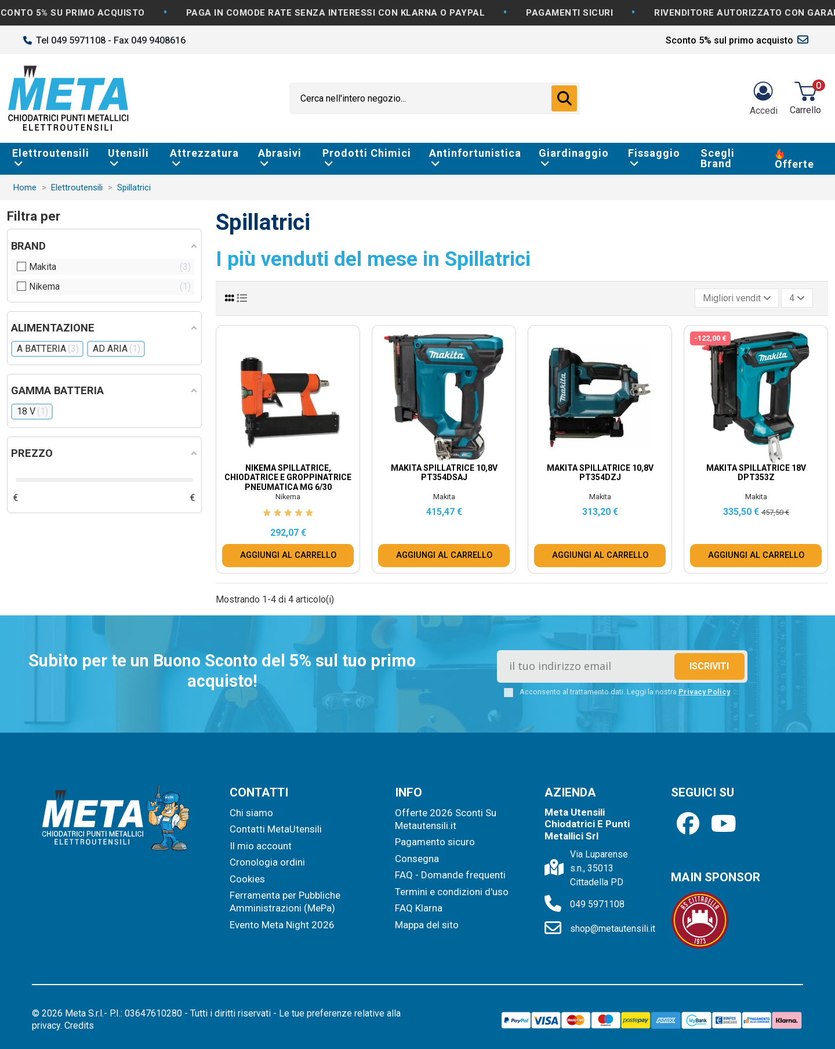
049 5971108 (597, 904)
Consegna (417, 858)
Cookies (247, 879)
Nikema (287, 496)
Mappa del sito (427, 925)
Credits (79, 1025)
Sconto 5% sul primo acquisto (729, 40)
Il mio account (261, 846)
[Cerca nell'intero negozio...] (564, 98)
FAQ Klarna (418, 908)
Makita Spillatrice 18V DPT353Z (756, 472)
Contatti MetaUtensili (276, 829)
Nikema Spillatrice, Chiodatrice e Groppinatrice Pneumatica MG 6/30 (287, 477)
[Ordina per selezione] (737, 298)
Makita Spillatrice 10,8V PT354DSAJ (444, 472)
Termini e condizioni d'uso (452, 891)
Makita (444, 496)
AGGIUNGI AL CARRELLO (288, 555)
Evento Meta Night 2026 (282, 925)
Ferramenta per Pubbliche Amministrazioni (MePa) (285, 901)
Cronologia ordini (267, 862)
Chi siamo (251, 813)
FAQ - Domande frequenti (450, 875)
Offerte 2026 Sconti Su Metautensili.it (445, 819)
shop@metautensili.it (612, 928)
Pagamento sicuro (435, 842)
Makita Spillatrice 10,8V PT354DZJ (600, 472)
